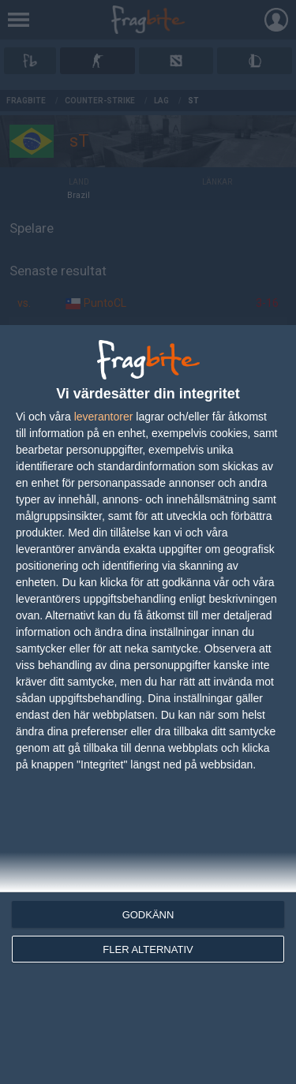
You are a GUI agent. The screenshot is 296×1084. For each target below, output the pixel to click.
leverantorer (103, 416)
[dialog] (148, 704)
